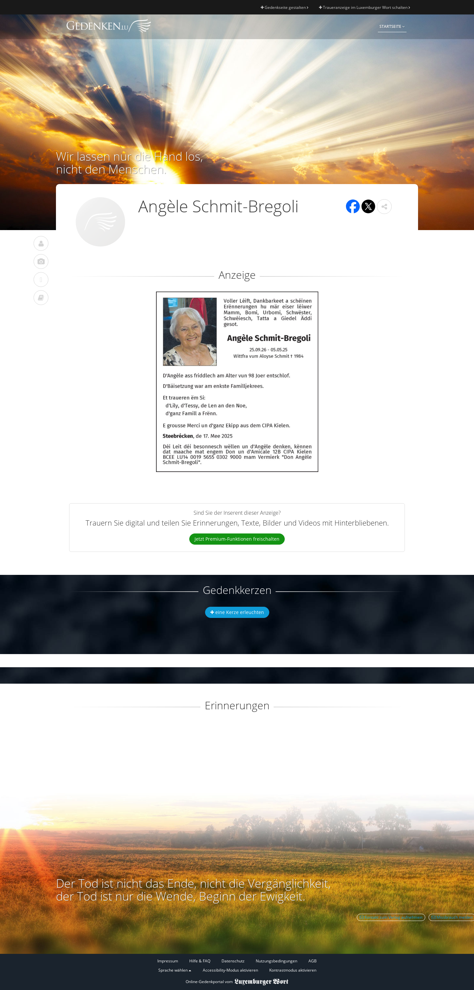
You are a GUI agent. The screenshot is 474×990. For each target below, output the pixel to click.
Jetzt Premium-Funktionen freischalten (237, 539)
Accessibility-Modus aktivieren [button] (230, 970)
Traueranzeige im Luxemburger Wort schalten (364, 7)
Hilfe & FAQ (199, 961)
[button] (384, 206)
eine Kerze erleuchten (237, 612)
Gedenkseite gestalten (284, 7)
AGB (312, 961)
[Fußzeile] (237, 966)
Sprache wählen (174, 970)
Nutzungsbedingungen (276, 961)
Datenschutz (233, 961)
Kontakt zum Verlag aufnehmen (391, 917)
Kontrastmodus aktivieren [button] (292, 970)
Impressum (167, 961)
